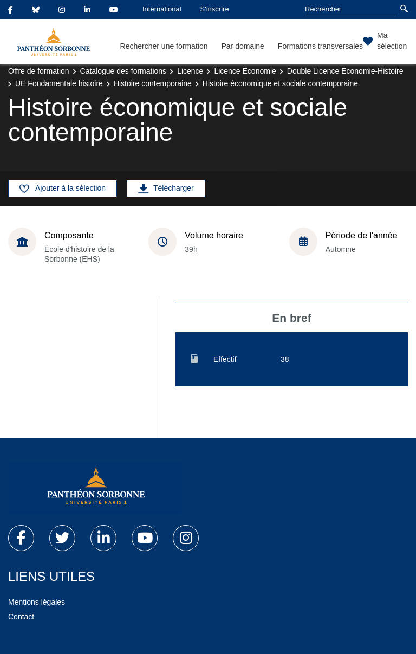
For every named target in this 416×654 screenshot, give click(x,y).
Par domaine (242, 46)
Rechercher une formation (164, 46)
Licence (190, 71)
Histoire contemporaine (153, 83)
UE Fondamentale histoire (59, 83)
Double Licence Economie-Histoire (345, 71)
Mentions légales (36, 602)
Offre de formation (38, 71)
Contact (21, 616)
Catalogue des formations (123, 71)
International (161, 9)
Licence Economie (245, 71)
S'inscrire (214, 9)
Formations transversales (320, 46)
